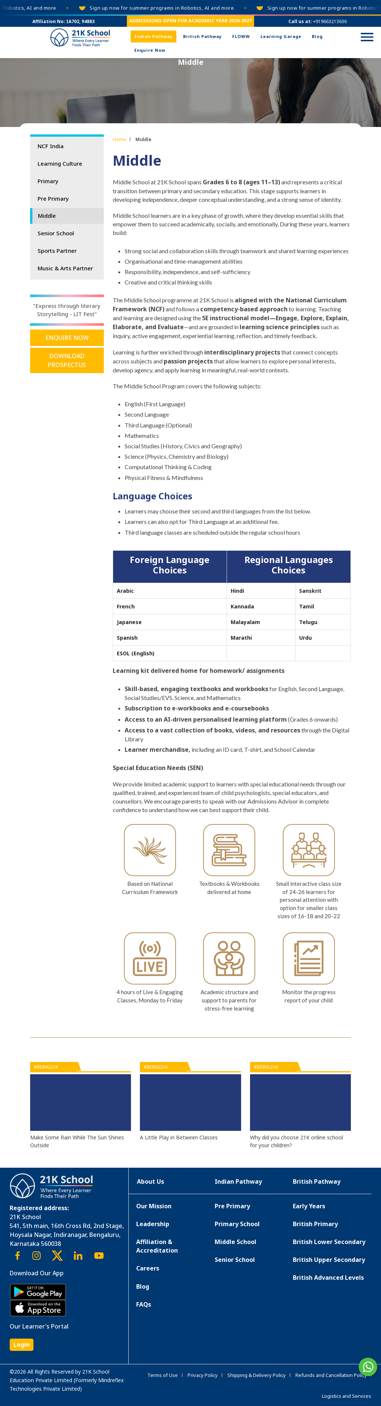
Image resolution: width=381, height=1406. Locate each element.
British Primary (315, 1224)
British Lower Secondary (329, 1242)
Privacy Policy (203, 1375)
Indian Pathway (153, 36)
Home (119, 139)
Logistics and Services (346, 1396)
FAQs (143, 1304)
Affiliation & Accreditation (157, 1246)
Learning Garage (280, 36)
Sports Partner (57, 250)
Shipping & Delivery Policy (256, 1375)
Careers (147, 1268)
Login (21, 1344)
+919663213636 (330, 21)
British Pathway (202, 36)
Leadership (152, 1224)
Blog (317, 36)
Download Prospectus (67, 360)
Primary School (237, 1224)
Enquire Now (149, 50)
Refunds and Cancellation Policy (331, 1375)
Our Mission (154, 1206)
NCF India (51, 146)
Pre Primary (53, 198)
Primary (48, 181)
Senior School (56, 233)
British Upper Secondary (329, 1260)
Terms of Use (162, 1375)
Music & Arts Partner (65, 268)
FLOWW (241, 36)
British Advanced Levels (328, 1277)
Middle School (235, 1242)
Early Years (309, 1206)
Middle (47, 215)
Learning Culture (60, 163)
